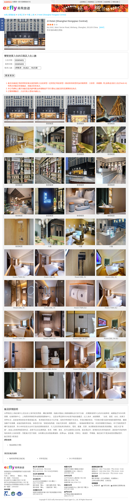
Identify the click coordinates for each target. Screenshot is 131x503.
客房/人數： (9, 68)
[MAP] (101, 27)
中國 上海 (31, 15)
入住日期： (9, 60)
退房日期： (9, 64)
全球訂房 (21, 15)
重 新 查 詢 (9, 75)
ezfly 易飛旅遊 (9, 15)
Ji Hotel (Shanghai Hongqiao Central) (51, 15)
